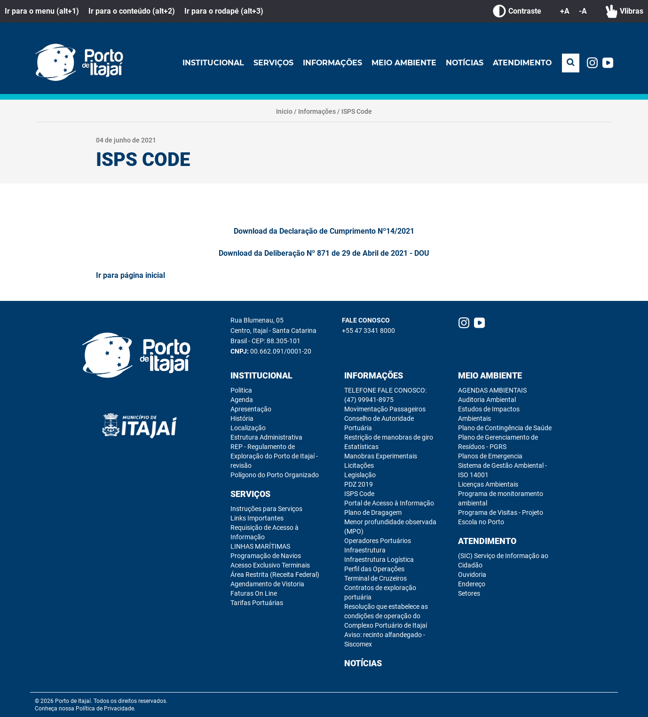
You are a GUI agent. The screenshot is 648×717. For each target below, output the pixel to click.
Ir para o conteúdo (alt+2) (131, 11)
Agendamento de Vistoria (267, 584)
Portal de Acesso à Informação (389, 503)
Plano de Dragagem (373, 512)
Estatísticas (361, 446)
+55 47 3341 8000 (368, 330)
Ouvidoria (472, 574)
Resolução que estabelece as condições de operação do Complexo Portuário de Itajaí (386, 616)
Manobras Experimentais (380, 456)
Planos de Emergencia (490, 456)
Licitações (359, 465)
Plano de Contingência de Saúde (505, 428)
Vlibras (624, 11)
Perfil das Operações (374, 569)
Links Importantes (257, 518)
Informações (330, 62)
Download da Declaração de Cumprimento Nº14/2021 (324, 231)
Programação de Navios (265, 555)
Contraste (517, 11)
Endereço (471, 584)
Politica (241, 390)
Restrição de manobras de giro (388, 437)
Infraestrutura (365, 550)
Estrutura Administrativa (266, 437)
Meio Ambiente (402, 62)
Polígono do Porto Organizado (274, 475)
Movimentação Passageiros (385, 409)
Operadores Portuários (377, 540)
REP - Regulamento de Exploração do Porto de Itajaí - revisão (274, 456)
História (241, 418)
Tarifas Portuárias (256, 603)
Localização (248, 428)
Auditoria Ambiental (487, 399)
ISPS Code (356, 111)
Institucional (210, 62)
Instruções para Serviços (266, 508)
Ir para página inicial (130, 275)
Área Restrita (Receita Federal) (274, 574)
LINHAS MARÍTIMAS (260, 546)
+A (564, 11)
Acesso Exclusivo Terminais (270, 565)
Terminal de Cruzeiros (375, 578)
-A (583, 11)
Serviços (271, 62)
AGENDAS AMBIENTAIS (492, 390)
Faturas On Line (253, 593)
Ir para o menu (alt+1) (42, 11)
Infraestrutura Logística (379, 559)
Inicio (284, 111)
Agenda (241, 399)
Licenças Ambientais (488, 484)
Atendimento (522, 62)
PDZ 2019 (358, 484)
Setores (469, 593)
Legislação (360, 475)
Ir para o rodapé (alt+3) (223, 11)
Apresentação (250, 409)
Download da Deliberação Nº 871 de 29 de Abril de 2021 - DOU (324, 253)
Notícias (464, 62)
